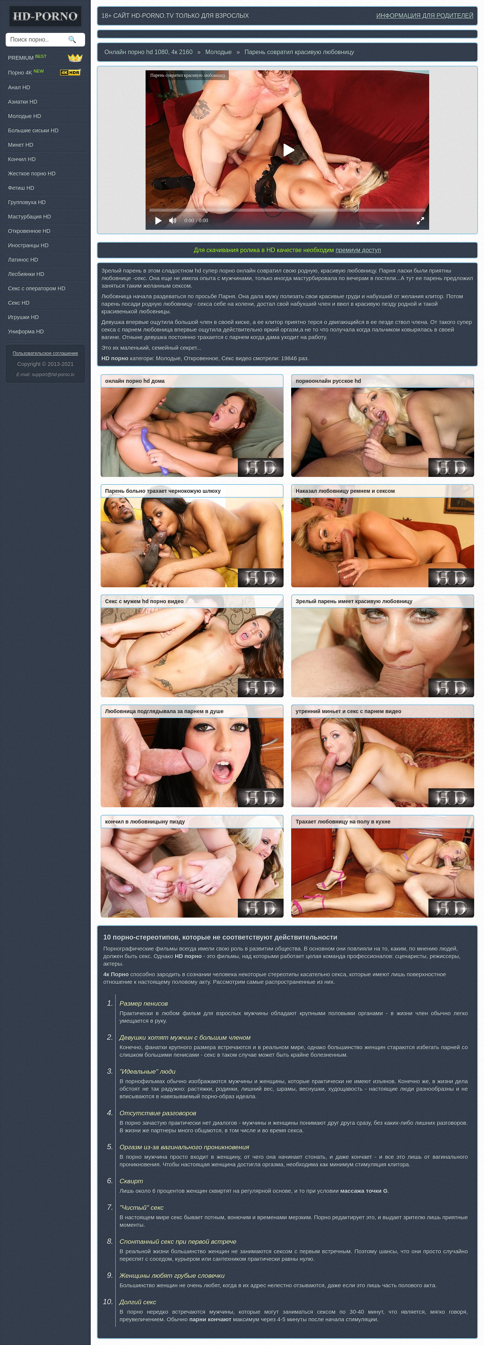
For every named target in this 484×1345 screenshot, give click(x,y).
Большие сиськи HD (33, 130)
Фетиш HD (21, 188)
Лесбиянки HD (26, 274)
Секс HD (18, 303)
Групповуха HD (27, 202)
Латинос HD (23, 260)
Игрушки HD (23, 317)
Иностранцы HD (28, 245)
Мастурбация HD (29, 217)
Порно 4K (45, 72)
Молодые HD (24, 116)
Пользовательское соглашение (45, 353)
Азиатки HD (22, 102)
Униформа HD (26, 331)
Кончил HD (22, 159)
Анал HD (19, 87)
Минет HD (20, 145)
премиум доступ (358, 250)
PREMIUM (45, 58)
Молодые (218, 52)
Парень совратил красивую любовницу (299, 52)
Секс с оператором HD (36, 288)
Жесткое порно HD (32, 173)
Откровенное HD (29, 231)
